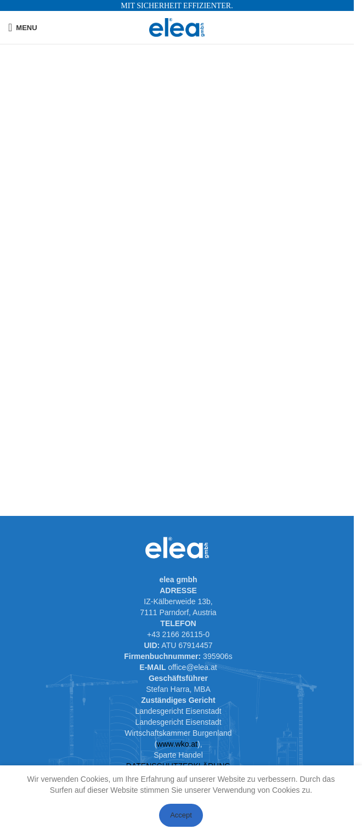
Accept (181, 815)
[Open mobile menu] (23, 27)
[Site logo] (177, 26)
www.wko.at (177, 744)
